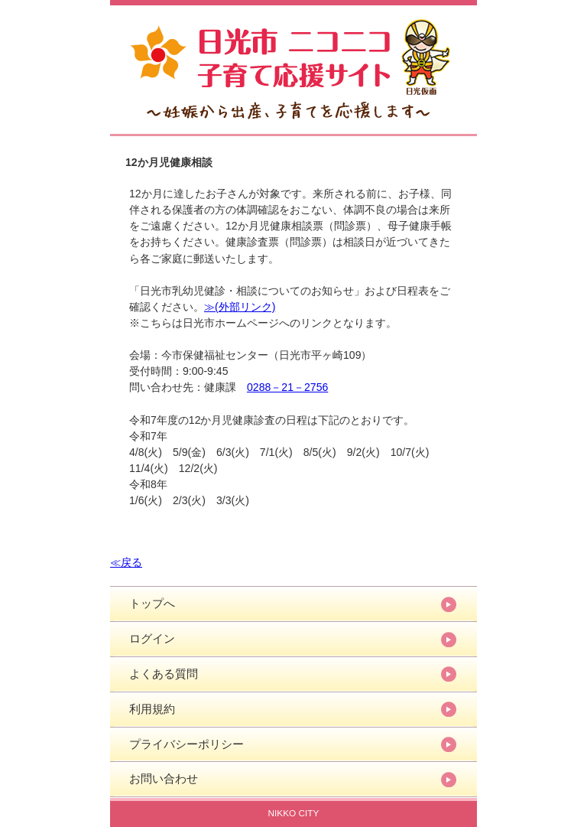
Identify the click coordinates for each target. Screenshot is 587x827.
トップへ (152, 603)
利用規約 (152, 708)
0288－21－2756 (287, 387)
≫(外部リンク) (239, 307)
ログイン (152, 638)
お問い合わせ (163, 778)
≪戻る (126, 562)
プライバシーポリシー (186, 743)
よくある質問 (163, 673)
